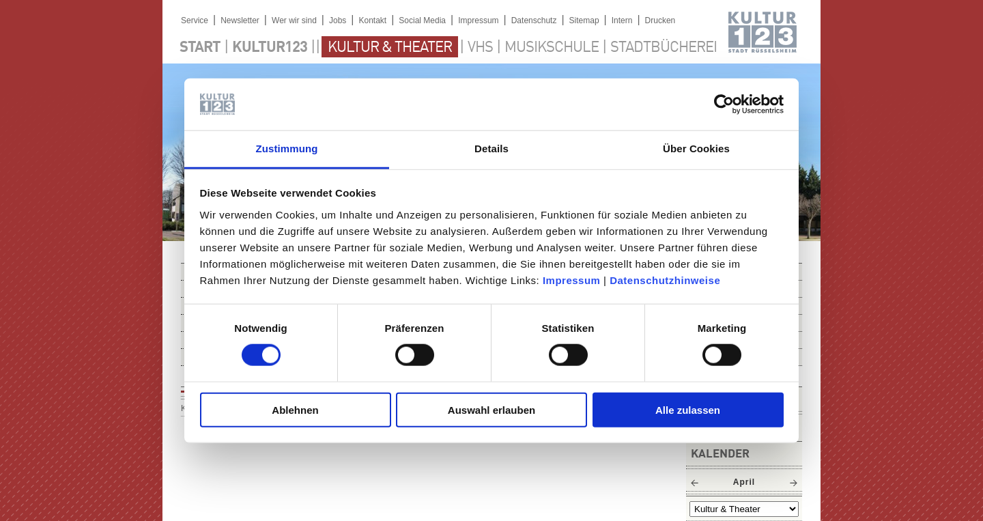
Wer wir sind (294, 20)
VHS (480, 47)
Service (194, 20)
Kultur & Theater (390, 47)
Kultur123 (269, 47)
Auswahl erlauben (491, 409)
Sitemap (584, 20)
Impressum (572, 280)
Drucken (660, 20)
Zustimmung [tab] (287, 148)
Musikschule (551, 47)
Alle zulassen (687, 409)
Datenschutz (534, 20)
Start (200, 47)
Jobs (337, 20)
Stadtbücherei (663, 47)
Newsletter (239, 20)
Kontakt (372, 20)
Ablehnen (295, 409)
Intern (622, 20)
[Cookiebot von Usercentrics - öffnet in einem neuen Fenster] (724, 104)
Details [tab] (491, 148)
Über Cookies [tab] (696, 148)
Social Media (422, 20)
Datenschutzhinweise (665, 280)
